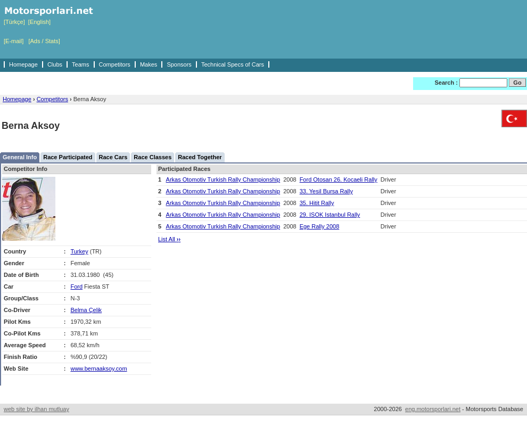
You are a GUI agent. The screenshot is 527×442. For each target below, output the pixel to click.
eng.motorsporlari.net (432, 409)
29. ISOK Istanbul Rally (330, 214)
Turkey (79, 251)
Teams (80, 64)
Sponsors (179, 64)
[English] (39, 22)
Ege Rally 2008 (320, 226)
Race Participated (67, 157)
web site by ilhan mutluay (36, 409)
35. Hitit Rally (317, 203)
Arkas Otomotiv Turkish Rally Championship (223, 179)
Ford (76, 286)
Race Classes (152, 157)
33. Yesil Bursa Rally (326, 191)
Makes (148, 64)
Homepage (23, 64)
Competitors (114, 64)
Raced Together (199, 157)
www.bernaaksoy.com (98, 368)
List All (169, 239)
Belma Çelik (86, 310)
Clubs (54, 64)
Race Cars (113, 157)
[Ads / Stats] (44, 41)
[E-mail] (13, 41)
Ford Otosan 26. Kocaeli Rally (338, 179)
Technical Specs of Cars (232, 64)
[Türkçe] (14, 22)
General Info (20, 157)
